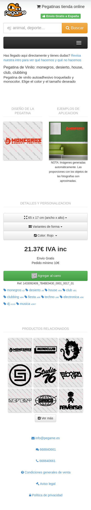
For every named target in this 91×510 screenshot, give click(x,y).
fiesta (32, 297)
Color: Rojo (45, 235)
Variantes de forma (45, 226)
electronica (71, 297)
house (53, 290)
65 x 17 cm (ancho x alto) (45, 217)
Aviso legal (45, 484)
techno (50, 297)
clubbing (13, 297)
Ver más (45, 418)
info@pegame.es (45, 438)
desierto (34, 290)
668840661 (46, 449)
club (70, 290)
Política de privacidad (46, 495)
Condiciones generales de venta (46, 472)
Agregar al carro (45, 275)
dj (9, 304)
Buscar (75, 28)
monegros (14, 290)
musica (26, 304)
